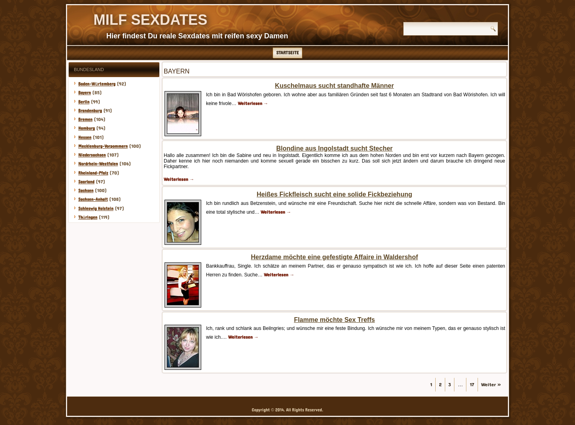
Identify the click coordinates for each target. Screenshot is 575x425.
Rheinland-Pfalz (93, 173)
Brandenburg (90, 111)
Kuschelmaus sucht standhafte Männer (334, 85)
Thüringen (87, 217)
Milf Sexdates (150, 20)
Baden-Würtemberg (96, 84)
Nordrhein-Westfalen (98, 164)
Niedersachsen (92, 155)
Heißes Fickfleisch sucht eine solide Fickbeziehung (334, 194)
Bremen (85, 119)
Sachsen (85, 191)
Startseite (287, 52)
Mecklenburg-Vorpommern (103, 146)
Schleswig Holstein (95, 208)
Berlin (83, 102)
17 (472, 384)
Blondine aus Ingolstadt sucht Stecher (334, 148)
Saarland (86, 182)
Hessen (84, 137)
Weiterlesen (253, 103)
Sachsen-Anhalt (93, 199)
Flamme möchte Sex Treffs (334, 319)
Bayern (84, 93)
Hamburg (86, 128)
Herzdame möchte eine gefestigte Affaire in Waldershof (334, 257)
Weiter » (491, 384)
